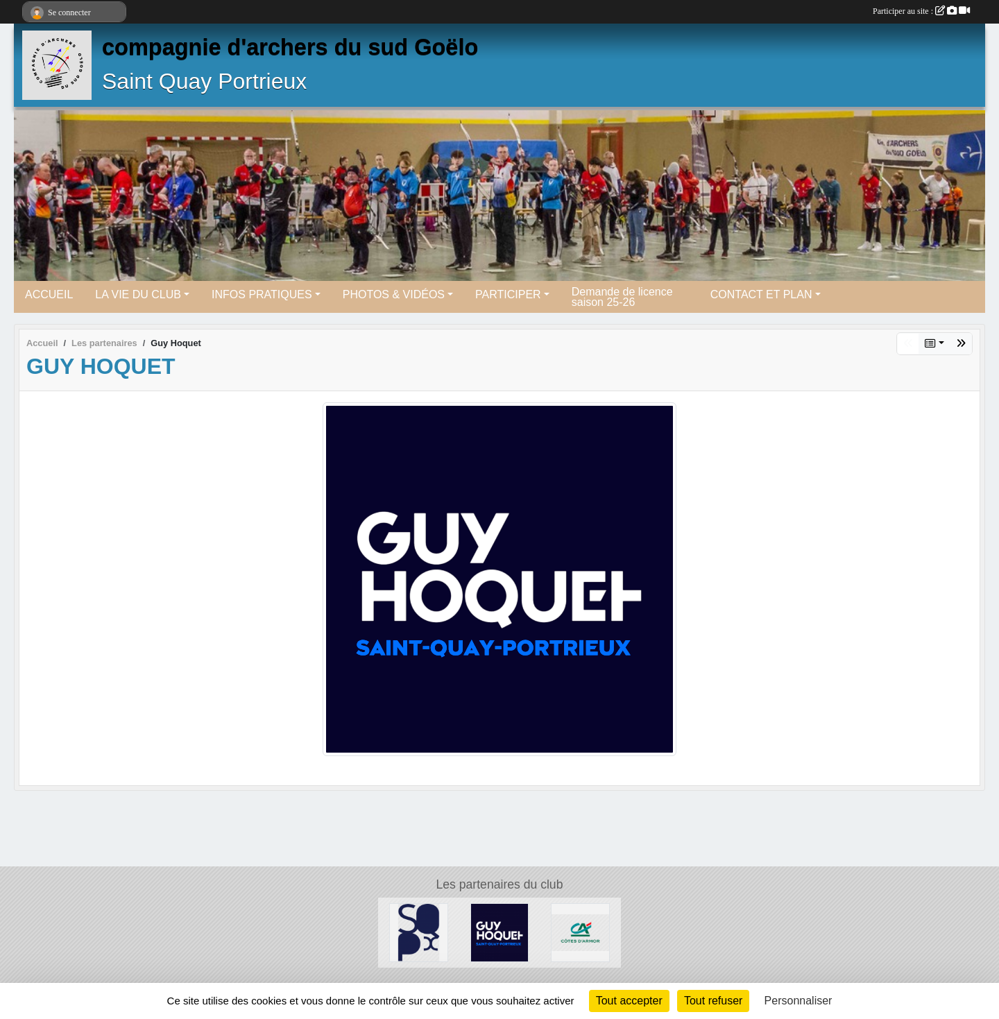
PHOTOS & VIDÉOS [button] (394, 294)
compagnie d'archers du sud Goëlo (290, 47)
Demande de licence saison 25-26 (622, 297)
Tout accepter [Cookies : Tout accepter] (629, 1001)
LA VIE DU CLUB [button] (138, 294)
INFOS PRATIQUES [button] (262, 294)
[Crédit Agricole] (580, 932)
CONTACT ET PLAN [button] (761, 294)
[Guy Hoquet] (499, 932)
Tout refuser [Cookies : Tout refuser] (713, 1001)
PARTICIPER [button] (508, 294)
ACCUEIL (49, 294)
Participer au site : (921, 11)
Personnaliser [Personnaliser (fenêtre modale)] (798, 1001)
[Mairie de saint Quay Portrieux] (418, 932)
